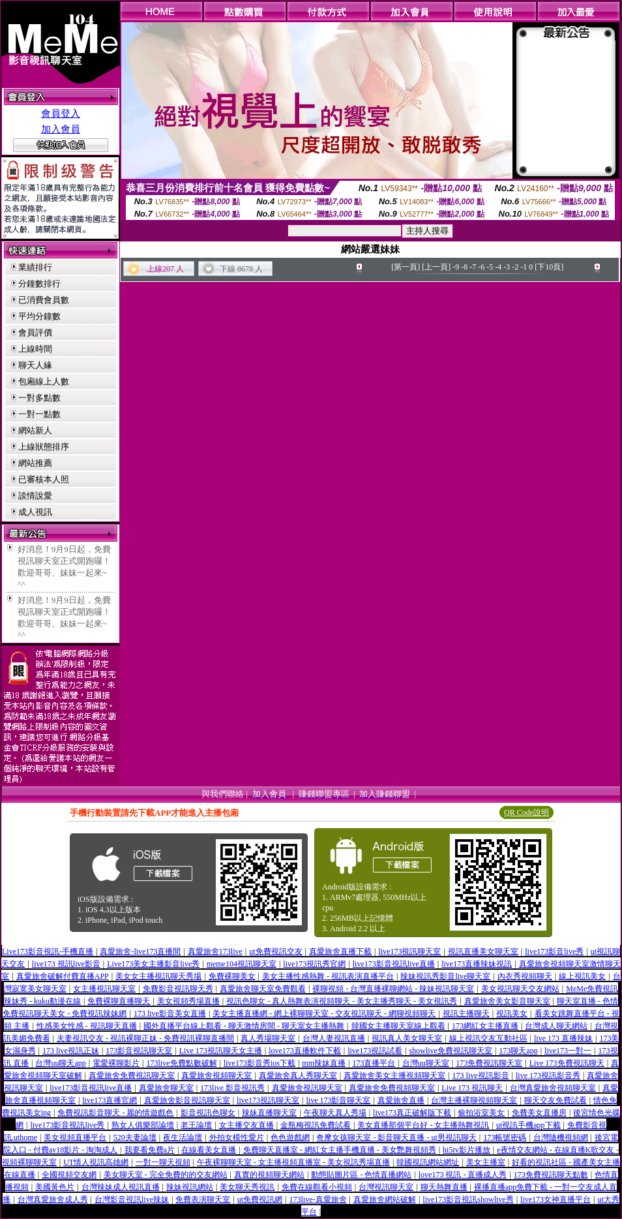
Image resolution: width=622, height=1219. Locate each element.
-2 (515, 266)
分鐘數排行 (39, 283)
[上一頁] (436, 266)
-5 (489, 266)
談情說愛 (35, 496)
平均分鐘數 (39, 316)
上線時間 (35, 349)
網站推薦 (35, 463)
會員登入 (60, 113)
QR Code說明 (526, 812)
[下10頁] (549, 266)
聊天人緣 (35, 365)
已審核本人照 (43, 479)
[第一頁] (405, 266)
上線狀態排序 (43, 447)
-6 (481, 266)
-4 (498, 266)
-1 (523, 266)
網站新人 (35, 430)
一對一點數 (39, 414)
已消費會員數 (43, 300)
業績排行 (35, 267)
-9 (455, 266)
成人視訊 (35, 512)
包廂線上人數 (43, 381)
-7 (472, 266)
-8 (464, 266)
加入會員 (60, 129)
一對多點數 (39, 398)
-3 (506, 266)
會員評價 (35, 332)
